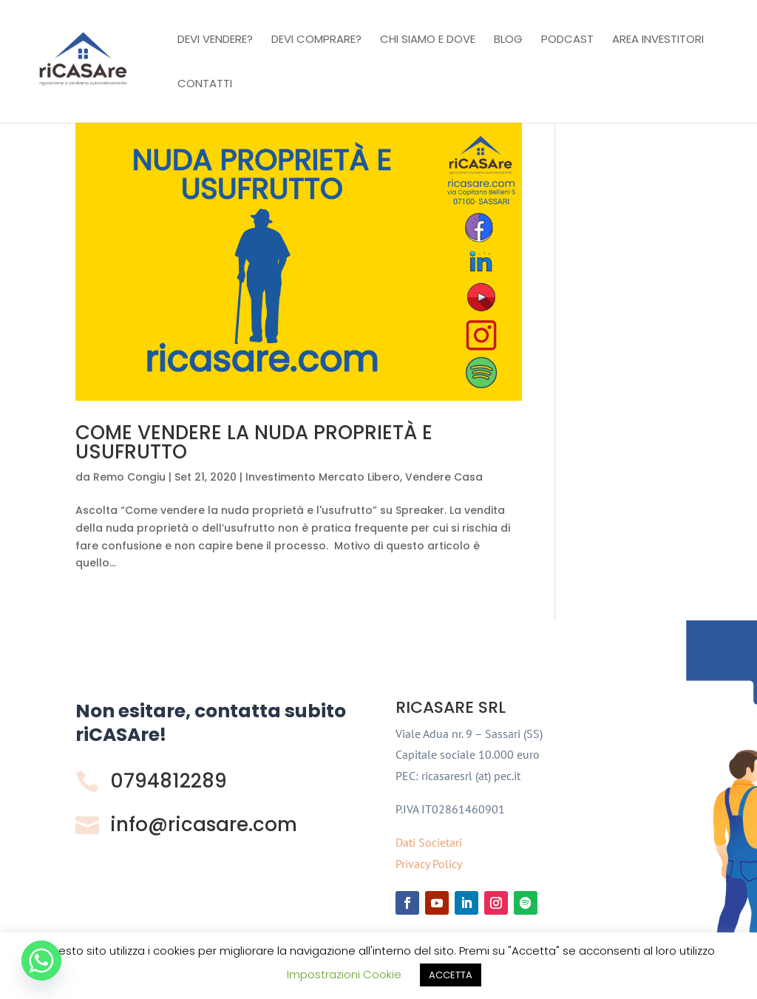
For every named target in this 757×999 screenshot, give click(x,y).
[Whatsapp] (41, 961)
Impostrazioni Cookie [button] (344, 974)
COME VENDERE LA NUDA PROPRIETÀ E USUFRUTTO (253, 442)
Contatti (204, 84)
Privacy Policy (429, 863)
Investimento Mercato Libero (322, 477)
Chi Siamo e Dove (427, 40)
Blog (508, 40)
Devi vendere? (215, 40)
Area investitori (658, 40)
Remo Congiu (129, 477)
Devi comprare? (316, 40)
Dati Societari (429, 842)
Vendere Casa (444, 477)
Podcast (567, 40)
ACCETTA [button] (450, 975)
